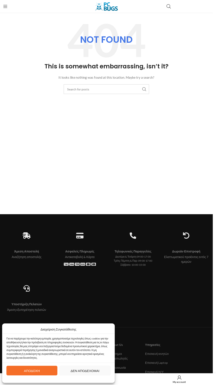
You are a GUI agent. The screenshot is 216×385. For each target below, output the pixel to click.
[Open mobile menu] (5, 6)
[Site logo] (106, 6)
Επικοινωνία (118, 367)
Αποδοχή (32, 371)
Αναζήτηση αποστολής (27, 257)
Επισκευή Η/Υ (154, 372)
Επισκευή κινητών (157, 353)
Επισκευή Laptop (156, 362)
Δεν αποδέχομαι (85, 371)
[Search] (106, 89)
